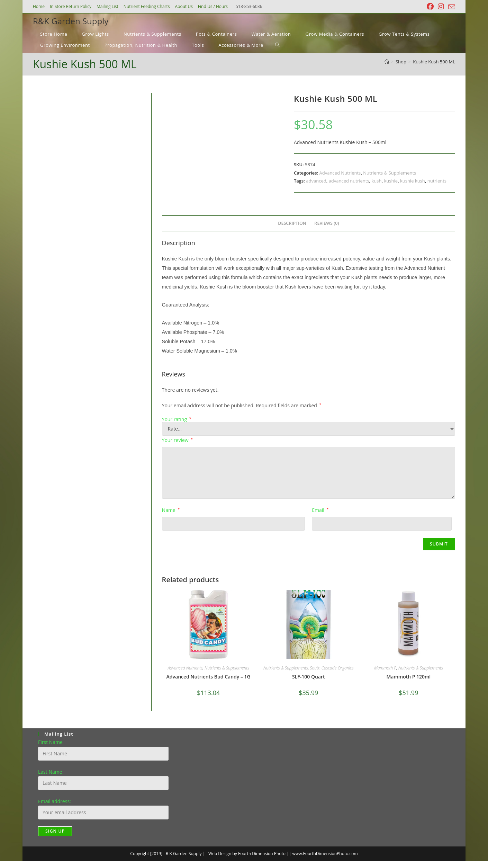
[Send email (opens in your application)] (450, 7)
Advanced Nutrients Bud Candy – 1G (208, 676)
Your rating (176, 419)
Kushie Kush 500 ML (434, 62)
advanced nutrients (349, 181)
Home (39, 6)
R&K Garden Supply (70, 21)
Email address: (54, 801)
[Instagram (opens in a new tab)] (441, 6)
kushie (391, 181)
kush (377, 181)
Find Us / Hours (213, 6)
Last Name (50, 772)
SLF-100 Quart (308, 676)
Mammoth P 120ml (408, 676)
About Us (183, 6)
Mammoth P (385, 668)
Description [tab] (292, 223)
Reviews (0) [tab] (326, 223)
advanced (316, 181)
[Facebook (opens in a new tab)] (430, 6)
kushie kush (412, 181)
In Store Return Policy (70, 6)
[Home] (387, 62)
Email (320, 510)
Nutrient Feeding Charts (147, 6)
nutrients (436, 181)
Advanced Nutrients (340, 173)
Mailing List (107, 6)
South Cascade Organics (332, 668)
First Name (50, 742)
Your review (177, 440)
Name (171, 510)
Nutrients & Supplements (389, 173)
